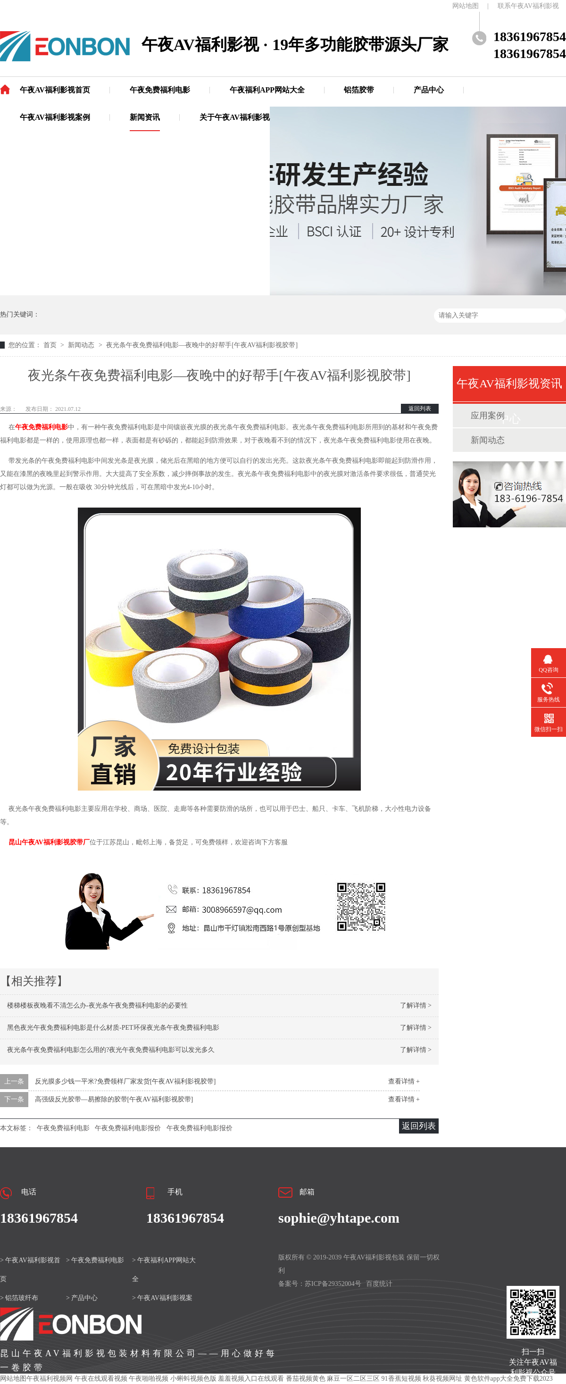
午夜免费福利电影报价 (128, 1128)
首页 (50, 345)
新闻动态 (82, 345)
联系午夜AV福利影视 (528, 5)
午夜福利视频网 (49, 1378)
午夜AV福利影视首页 (55, 90)
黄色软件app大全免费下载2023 (508, 1378)
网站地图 (465, 5)
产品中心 (429, 90)
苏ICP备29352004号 (333, 1283)
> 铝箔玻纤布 (19, 1297)
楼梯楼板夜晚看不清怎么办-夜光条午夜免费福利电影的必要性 (97, 1005)
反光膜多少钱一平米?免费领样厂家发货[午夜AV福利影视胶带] (125, 1081)
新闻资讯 (145, 117)
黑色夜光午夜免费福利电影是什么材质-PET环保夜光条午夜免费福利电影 (113, 1027)
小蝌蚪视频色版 (193, 1378)
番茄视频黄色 (305, 1378)
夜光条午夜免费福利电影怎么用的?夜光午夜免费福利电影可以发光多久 (111, 1049)
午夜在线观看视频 (101, 1378)
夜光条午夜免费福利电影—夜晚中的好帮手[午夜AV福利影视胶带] (202, 345)
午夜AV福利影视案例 (55, 117)
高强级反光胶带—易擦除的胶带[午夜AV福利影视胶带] (114, 1099)
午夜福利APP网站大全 (267, 90)
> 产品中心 (82, 1297)
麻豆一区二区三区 (353, 1378)
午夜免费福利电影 (160, 90)
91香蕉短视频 (401, 1378)
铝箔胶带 (359, 90)
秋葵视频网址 (442, 1378)
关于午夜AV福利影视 (235, 117)
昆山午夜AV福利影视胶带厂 (49, 842)
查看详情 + (404, 1081)
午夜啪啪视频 (148, 1378)
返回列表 (419, 408)
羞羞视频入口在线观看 (251, 1378)
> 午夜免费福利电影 (95, 1260)
